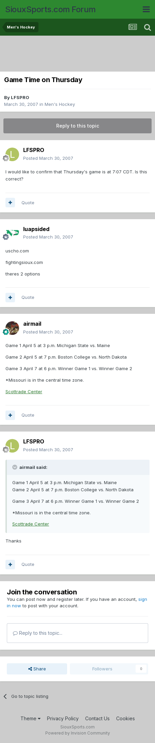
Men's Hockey (60, 104)
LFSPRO (20, 97)
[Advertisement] (77, 54)
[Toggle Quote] (15, 467)
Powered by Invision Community (77, 733)
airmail (32, 323)
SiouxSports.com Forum (50, 9)
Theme (30, 718)
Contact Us (97, 718)
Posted (48, 158)
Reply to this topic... (37, 633)
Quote (27, 202)
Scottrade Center (23, 391)
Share (37, 669)
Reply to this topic (77, 126)
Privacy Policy (63, 718)
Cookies (125, 718)
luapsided (36, 229)
